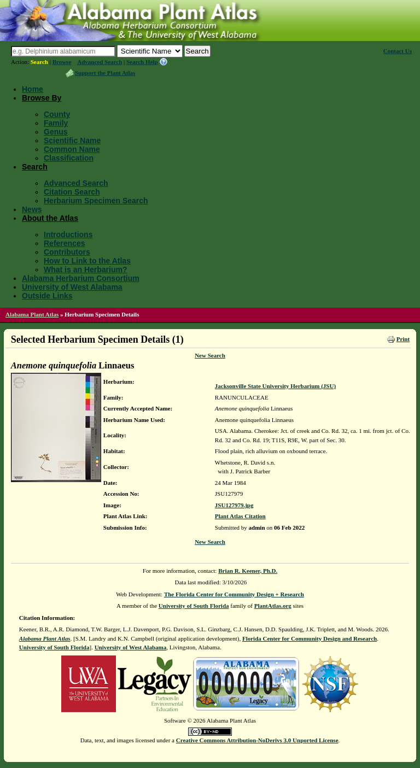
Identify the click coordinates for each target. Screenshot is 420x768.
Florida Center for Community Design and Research (309, 638)
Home (32, 89)
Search (39, 61)
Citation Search (72, 191)
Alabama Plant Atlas (32, 314)
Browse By (41, 97)
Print (403, 339)
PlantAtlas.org (272, 605)
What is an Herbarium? (85, 269)
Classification (69, 158)
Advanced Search (99, 61)
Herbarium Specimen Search (96, 200)
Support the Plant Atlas (105, 72)
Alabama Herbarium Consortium (80, 278)
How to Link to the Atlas (87, 260)
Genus (56, 131)
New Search (210, 355)
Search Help (142, 61)
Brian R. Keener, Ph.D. (247, 570)
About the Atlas (50, 218)
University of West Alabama (72, 287)
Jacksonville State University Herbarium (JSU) (275, 386)
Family (56, 123)
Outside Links (47, 295)
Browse (62, 61)
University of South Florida (194, 605)
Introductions (68, 234)
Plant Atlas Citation (240, 516)
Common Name (72, 149)
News (32, 209)
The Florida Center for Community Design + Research (234, 594)
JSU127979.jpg (234, 505)
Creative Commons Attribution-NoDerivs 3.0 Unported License (257, 740)
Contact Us (397, 51)
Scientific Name (72, 140)
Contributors (67, 252)
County (57, 114)
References (64, 243)
